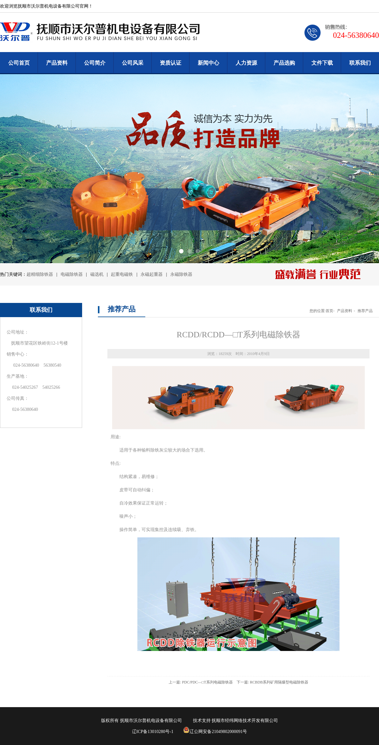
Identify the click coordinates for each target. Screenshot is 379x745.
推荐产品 (365, 311)
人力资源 (246, 63)
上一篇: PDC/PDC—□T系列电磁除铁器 (201, 682)
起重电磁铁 (122, 274)
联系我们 (360, 63)
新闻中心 (208, 63)
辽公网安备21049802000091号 (215, 731)
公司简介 (94, 63)
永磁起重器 (152, 274)
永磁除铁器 (181, 274)
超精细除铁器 (40, 274)
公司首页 (19, 63)
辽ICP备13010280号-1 (152, 731)
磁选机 (97, 274)
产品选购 (284, 63)
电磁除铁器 (72, 274)
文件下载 (322, 63)
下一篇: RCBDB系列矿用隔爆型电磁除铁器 (272, 682)
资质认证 (170, 63)
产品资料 (57, 63)
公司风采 (132, 63)
